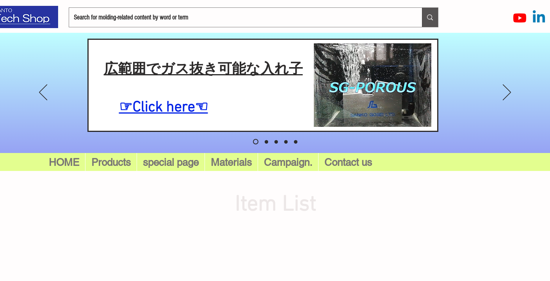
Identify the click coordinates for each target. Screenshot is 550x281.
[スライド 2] (276, 142)
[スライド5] (255, 141)
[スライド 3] (286, 142)
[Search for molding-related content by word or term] (240, 17)
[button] (171, 162)
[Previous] (43, 92)
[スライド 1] (266, 142)
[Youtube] (519, 17)
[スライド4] (295, 142)
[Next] (507, 92)
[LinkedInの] (538, 17)
